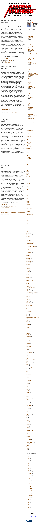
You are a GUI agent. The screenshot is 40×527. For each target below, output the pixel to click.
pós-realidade (28, 409)
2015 (29, 499)
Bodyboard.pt (28, 140)
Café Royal (7, 62)
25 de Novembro (29, 234)
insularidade (28, 346)
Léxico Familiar (30, 114)
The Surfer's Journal (29, 214)
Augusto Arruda (29, 261)
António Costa (28, 252)
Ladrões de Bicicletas (31, 41)
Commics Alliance (29, 146)
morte (27, 381)
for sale (29, 94)
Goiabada (29, 103)
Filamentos (28, 324)
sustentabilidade (29, 436)
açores (27, 239)
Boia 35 (29, 104)
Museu (27, 384)
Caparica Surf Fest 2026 (31, 50)
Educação (28, 312)
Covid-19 (28, 296)
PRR (27, 415)
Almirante (28, 245)
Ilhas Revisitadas (30, 83)
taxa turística (28, 439)
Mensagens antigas (21, 212)
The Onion (28, 211)
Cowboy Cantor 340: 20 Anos (32, 70)
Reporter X (30, 86)
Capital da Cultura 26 (30, 280)
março (30, 493)
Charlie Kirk (28, 286)
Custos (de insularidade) (31, 87)
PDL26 (27, 399)
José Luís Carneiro (29, 352)
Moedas (27, 377)
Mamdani (28, 370)
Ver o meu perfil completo (32, 31)
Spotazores (28, 193)
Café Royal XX (4, 68)
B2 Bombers (28, 265)
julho (30, 480)
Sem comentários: (5, 61)
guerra (27, 337)
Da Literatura (30, 97)
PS (26, 417)
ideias (27, 339)
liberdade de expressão (30, 359)
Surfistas (27, 434)
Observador (28, 177)
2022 (29, 461)
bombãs (27, 274)
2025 (29, 456)
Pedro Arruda (36, 22)
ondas (27, 389)
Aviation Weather (29, 137)
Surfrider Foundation (30, 205)
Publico (27, 186)
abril (30, 492)
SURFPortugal (28, 202)
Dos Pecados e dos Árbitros (32, 115)
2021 (29, 463)
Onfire (27, 179)
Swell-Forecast (29, 208)
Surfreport (28, 204)
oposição (27, 392)
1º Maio (27, 231)
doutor (27, 309)
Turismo (27, 445)
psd (27, 420)
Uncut (27, 218)
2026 (29, 455)
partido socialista (29, 398)
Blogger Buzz (30, 121)
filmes (27, 327)
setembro (30, 476)
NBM (27, 174)
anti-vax (27, 250)
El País (27, 154)
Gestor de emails (30, 67)
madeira (27, 368)
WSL (27, 226)
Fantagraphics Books (30, 157)
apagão (27, 255)
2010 (29, 507)
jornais (27, 350)
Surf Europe (28, 196)
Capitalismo (28, 281)
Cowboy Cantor (30, 69)
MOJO (27, 171)
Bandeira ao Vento (31, 118)
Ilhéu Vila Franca (29, 342)
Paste (27, 182)
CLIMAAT (28, 143)
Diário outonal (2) (30, 108)
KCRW (27, 165)
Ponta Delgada (28, 405)
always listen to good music (31, 246)
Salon (27, 192)
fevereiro (30, 495)
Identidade (28, 340)
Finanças (27, 328)
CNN (27, 145)
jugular (29, 93)
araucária (28, 256)
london (27, 365)
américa (27, 249)
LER (27, 167)
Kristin (27, 356)
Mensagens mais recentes (5, 212)
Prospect (27, 185)
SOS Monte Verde (29, 430)
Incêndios (28, 343)
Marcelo (27, 373)
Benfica (27, 270)
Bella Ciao (28, 268)
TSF (27, 217)
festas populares (29, 322)
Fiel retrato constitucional (32, 42)
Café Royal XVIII (5, 165)
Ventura (27, 448)
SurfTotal (28, 207)
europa (27, 321)
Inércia (27, 345)
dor (27, 308)
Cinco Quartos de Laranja (32, 53)
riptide (27, 189)
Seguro (27, 427)
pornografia (28, 406)
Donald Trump (28, 306)
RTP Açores (28, 190)
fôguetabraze (30, 78)
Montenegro (28, 380)
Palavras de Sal (30, 49)
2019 (29, 466)
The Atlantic (28, 210)
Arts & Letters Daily (29, 136)
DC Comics (28, 149)
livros (27, 364)
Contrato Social (29, 293)
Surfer (27, 198)
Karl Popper (28, 355)
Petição (27, 401)
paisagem (28, 393)
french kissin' (30, 62)
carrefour (28, 283)
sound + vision (30, 36)
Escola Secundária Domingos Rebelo (32, 317)
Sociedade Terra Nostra (30, 429)
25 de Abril (28, 233)
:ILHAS (29, 82)
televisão (27, 440)
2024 (29, 458)
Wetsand (27, 223)
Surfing (27, 199)
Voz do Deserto (30, 90)
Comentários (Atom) (8, 214)
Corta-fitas (30, 44)
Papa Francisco (29, 395)
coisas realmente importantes (31, 292)
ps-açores (28, 418)
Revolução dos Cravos (30, 421)
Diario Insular (28, 152)
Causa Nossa (30, 57)
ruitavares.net (30, 66)
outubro (30, 475)
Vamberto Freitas (29, 446)
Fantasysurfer (28, 158)
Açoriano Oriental (5, 58)
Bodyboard (28, 271)
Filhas (27, 325)
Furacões (28, 334)
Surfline (27, 201)
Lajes (27, 358)
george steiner (28, 336)
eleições (27, 314)
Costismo (28, 295)
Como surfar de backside (32, 111)
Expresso (28, 155)
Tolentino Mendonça (29, 442)
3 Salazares (28, 236)
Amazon (27, 133)
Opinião (27, 390)
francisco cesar (28, 333)
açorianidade (28, 240)
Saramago (28, 424)
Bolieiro (27, 273)
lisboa (27, 361)
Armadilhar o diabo (31, 91)
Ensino (27, 315)
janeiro (30, 497)
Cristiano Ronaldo (29, 298)
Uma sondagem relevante (32, 63)
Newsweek (28, 176)
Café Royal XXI (4, 22)
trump (27, 443)
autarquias (28, 262)
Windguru (28, 224)
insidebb (27, 162)
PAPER (27, 180)
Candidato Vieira (29, 278)
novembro (30, 473)
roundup (27, 423)
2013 (29, 502)
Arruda (27, 259)
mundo (27, 383)
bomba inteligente (31, 107)
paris (27, 396)
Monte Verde (28, 378)
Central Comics (29, 142)
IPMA (27, 164)
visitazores (28, 221)
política (27, 402)
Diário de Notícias (29, 151)
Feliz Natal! (29, 119)
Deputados (28, 301)
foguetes (27, 331)
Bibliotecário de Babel (32, 73)
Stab (27, 195)
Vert (27, 220)
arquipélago (28, 258)
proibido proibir (29, 414)
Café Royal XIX (4, 120)
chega (27, 289)
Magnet (27, 168)
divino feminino (29, 305)
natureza (27, 387)
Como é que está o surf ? (32, 110)
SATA (27, 426)
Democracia (28, 299)
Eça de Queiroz (29, 311)
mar (27, 371)
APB (27, 134)
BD (27, 267)
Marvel (27, 170)
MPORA (27, 173)
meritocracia (28, 374)
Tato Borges (28, 437)
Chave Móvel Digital (30, 287)
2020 (29, 465)
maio (30, 483)
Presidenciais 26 (29, 412)
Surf (27, 433)
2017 (29, 470)
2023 (29, 460)
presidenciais (28, 411)
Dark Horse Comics (29, 148)
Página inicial (13, 212)
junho (30, 481)
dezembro (30, 471)
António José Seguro (29, 253)
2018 (29, 468)
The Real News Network (30, 213)
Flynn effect (28, 330)
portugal (27, 408)
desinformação (28, 302)
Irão (27, 349)
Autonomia (28, 264)
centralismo (28, 284)
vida (27, 449)
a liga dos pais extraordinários (31, 237)
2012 (29, 504)
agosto (30, 478)
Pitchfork (28, 183)
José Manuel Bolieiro (30, 353)
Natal (27, 386)
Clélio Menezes (29, 290)
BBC (27, 139)
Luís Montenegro (29, 367)
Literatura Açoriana (29, 362)
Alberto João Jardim (29, 243)
